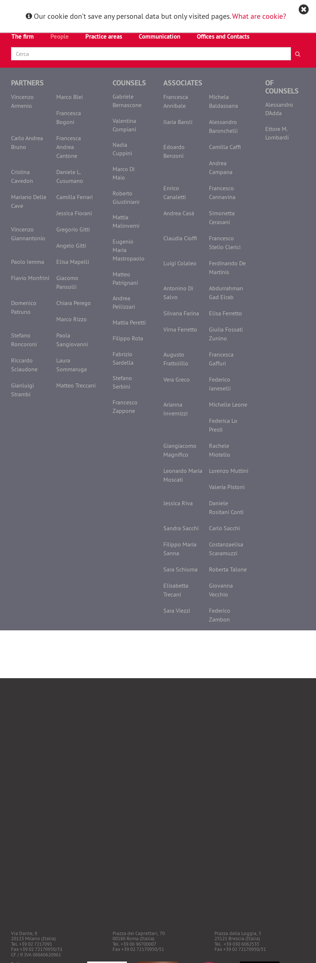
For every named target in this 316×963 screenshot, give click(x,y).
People (59, 36)
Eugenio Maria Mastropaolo (129, 250)
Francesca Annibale (175, 101)
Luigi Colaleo (179, 263)
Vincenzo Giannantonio (28, 234)
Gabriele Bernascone (127, 101)
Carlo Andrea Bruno (27, 142)
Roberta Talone (228, 569)
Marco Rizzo (71, 319)
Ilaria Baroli (177, 121)
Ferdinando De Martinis (227, 267)
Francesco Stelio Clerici (225, 242)
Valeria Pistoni (227, 487)
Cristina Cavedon (22, 176)
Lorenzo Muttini (228, 470)
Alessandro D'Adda (279, 109)
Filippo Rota (128, 338)
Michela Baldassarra (223, 101)
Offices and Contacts (223, 36)
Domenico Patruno (23, 307)
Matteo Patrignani (125, 278)
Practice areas (103, 36)
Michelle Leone (228, 404)
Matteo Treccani (76, 385)
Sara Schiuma (180, 569)
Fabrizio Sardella (123, 358)
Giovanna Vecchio (221, 590)
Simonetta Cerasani (222, 217)
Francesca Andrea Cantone (68, 146)
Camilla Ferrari (74, 197)
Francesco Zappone (125, 406)
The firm (22, 36)
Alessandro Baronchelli (223, 126)
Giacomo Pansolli (67, 282)
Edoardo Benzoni (174, 151)
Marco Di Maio (124, 173)
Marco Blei (69, 96)
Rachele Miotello (219, 450)
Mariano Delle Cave (28, 201)
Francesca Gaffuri (221, 359)
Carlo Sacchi (224, 528)
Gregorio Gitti (73, 229)
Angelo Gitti (71, 245)
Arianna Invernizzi (175, 409)
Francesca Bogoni (68, 117)
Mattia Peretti (129, 322)
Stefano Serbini (122, 382)
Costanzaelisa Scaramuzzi (226, 549)
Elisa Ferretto (225, 313)
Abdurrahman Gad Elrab (226, 292)
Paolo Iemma (27, 261)
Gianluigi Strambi (22, 390)
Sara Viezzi (176, 610)
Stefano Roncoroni (24, 340)
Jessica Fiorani (74, 213)
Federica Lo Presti (223, 425)
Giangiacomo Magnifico (179, 450)
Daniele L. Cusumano (69, 176)
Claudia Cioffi (180, 238)
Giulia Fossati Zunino (226, 334)
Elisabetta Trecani (175, 590)
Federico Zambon (219, 615)
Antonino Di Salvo (178, 292)
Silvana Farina (181, 313)
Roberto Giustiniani (126, 197)
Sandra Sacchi (181, 528)
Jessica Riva (178, 503)
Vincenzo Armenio (22, 101)
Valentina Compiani (124, 125)
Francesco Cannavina (222, 192)
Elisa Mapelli (72, 261)
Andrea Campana (220, 167)
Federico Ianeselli (220, 384)
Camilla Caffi (225, 147)
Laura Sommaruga (71, 365)
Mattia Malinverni (126, 221)
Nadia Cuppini (122, 149)
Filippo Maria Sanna (179, 549)
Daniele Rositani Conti (226, 507)
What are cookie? (259, 16)
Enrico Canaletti (174, 192)
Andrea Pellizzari (124, 302)
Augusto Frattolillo (175, 359)
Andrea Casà (178, 213)
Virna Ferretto (180, 329)
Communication (159, 36)
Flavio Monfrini (30, 278)
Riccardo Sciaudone (24, 365)
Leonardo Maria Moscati (182, 475)
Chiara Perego (73, 303)
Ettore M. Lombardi (277, 133)
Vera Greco (176, 379)
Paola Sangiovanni (72, 340)
